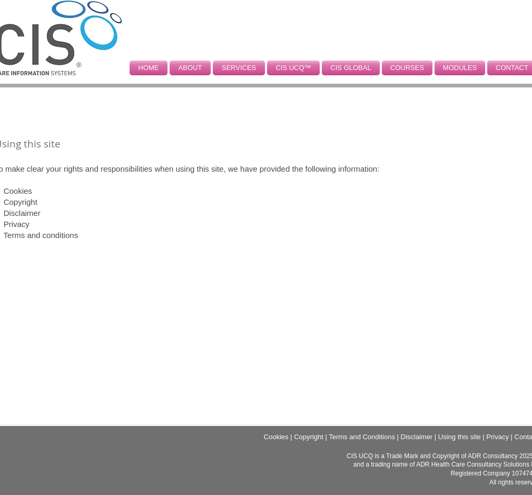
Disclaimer (22, 213)
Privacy (16, 224)
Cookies (18, 190)
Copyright (20, 201)
